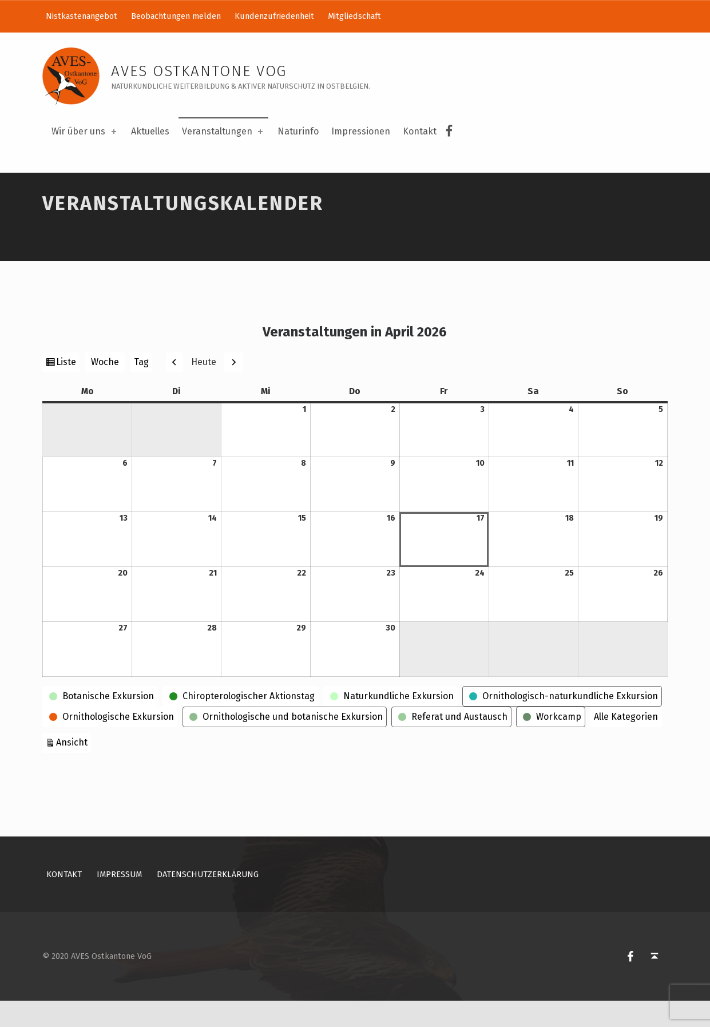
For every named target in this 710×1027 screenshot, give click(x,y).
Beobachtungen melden (176, 16)
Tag (141, 388)
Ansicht (73, 767)
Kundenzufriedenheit (274, 16)
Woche (105, 388)
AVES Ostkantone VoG (199, 71)
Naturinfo (298, 131)
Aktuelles (150, 131)
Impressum (119, 901)
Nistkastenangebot (81, 16)
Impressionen (360, 131)
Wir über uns (84, 131)
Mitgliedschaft (354, 16)
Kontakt (420, 131)
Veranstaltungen (223, 131)
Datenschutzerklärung (208, 901)
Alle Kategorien (626, 742)
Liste (67, 389)
